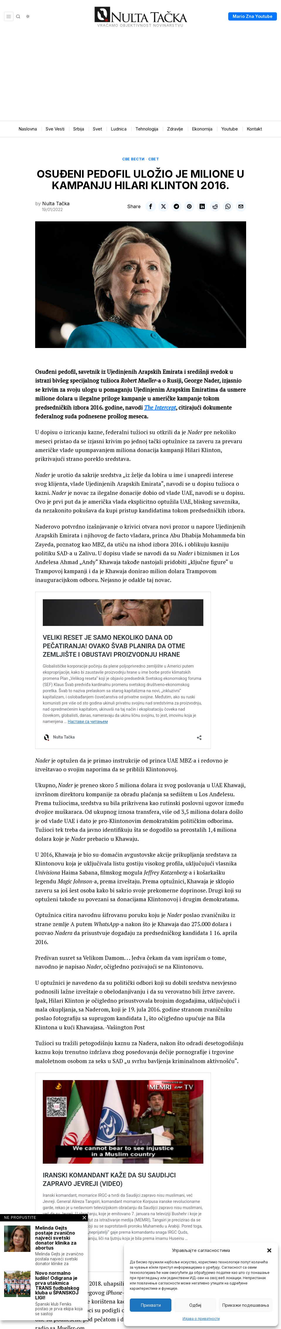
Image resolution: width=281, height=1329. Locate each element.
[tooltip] (150, 206)
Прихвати (151, 1305)
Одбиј (195, 1305)
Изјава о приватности (201, 1318)
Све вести (133, 159)
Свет (153, 159)
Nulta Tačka (55, 203)
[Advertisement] (140, 77)
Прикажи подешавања (245, 1305)
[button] (269, 1250)
